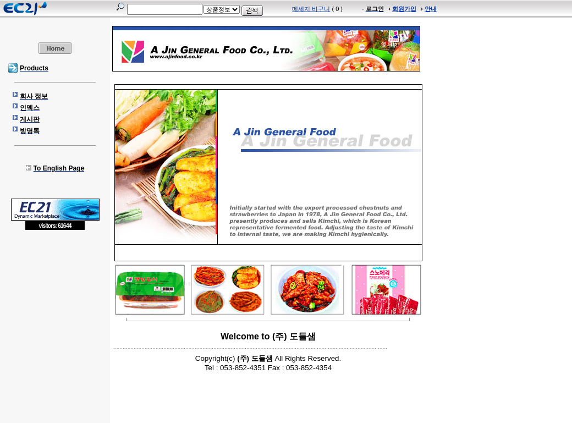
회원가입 (404, 9)
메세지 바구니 (311, 9)
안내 (431, 9)
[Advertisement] (55, 310)
